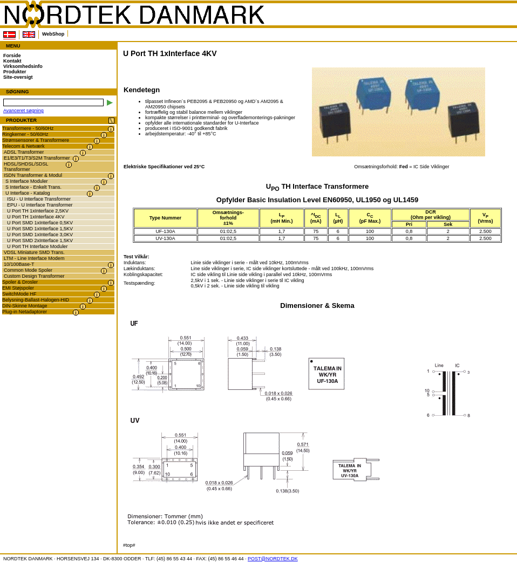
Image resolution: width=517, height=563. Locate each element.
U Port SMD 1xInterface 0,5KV (40, 222)
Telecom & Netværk (23, 146)
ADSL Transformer (24, 152)
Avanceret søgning (23, 110)
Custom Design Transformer (34, 276)
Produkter (14, 71)
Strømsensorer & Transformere (35, 140)
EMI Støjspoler (18, 288)
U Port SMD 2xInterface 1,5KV (40, 240)
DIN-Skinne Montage (24, 305)
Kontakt (12, 61)
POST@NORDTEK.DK (273, 558)
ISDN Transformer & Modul (33, 175)
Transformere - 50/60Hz (27, 128)
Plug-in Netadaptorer (24, 311)
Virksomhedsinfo (23, 66)
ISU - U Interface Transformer (39, 199)
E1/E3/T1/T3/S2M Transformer (37, 158)
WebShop (53, 34)
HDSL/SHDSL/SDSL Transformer (26, 166)
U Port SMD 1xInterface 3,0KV (40, 234)
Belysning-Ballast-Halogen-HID (35, 300)
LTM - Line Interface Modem (34, 258)
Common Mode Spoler (28, 270)
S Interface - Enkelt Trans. (33, 187)
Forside (12, 55)
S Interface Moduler (26, 181)
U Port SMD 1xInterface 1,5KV (40, 228)
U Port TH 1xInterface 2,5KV (38, 211)
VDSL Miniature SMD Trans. (34, 252)
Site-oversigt (18, 77)
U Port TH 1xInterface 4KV (35, 216)
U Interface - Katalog (27, 193)
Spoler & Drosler (20, 282)
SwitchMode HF (19, 294)
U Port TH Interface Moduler (37, 246)
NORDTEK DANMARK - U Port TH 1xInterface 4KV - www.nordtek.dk (134, 14)
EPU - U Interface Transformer (40, 205)
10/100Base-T (19, 264)
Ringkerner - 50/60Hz (25, 134)
